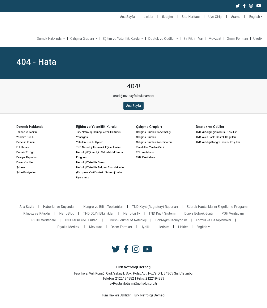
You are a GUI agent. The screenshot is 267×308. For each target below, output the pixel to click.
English (254, 17)
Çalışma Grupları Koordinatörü (154, 142)
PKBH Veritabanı (146, 157)
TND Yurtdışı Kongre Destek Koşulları (218, 142)
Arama (235, 17)
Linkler (148, 17)
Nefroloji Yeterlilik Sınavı (90, 162)
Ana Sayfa (127, 17)
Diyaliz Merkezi (68, 227)
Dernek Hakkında (49, 39)
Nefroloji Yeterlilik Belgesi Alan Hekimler (100, 167)
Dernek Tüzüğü (25, 152)
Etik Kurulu (22, 147)
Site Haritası (191, 17)
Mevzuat (214, 39)
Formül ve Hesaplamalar (213, 220)
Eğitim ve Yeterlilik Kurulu (121, 39)
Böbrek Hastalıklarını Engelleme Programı (217, 207)
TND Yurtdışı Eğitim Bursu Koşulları (216, 132)
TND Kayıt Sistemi (162, 213)
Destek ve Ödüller (161, 39)
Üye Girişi (215, 17)
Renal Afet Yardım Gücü (150, 147)
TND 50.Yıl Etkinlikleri (98, 213)
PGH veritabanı (145, 152)
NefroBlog (66, 213)
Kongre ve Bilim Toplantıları (103, 207)
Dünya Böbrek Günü (198, 213)
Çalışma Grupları (82, 39)
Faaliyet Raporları (26, 157)
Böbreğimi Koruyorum (171, 220)
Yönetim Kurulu (25, 137)
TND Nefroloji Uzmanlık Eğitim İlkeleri (98, 147)
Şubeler (21, 167)
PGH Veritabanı (232, 213)
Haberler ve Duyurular (59, 207)
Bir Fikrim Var (193, 39)
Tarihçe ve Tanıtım (27, 132)
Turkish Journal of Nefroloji (127, 220)
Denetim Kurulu (25, 142)
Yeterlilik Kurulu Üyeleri (89, 142)
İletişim (167, 17)
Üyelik (257, 39)
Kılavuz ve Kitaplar (36, 213)
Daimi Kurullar (24, 162)
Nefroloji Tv (131, 213)
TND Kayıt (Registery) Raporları (155, 207)
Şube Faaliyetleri (26, 172)
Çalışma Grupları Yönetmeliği (153, 132)
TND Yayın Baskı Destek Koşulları (216, 137)
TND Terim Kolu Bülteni (81, 220)
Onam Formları (237, 39)
